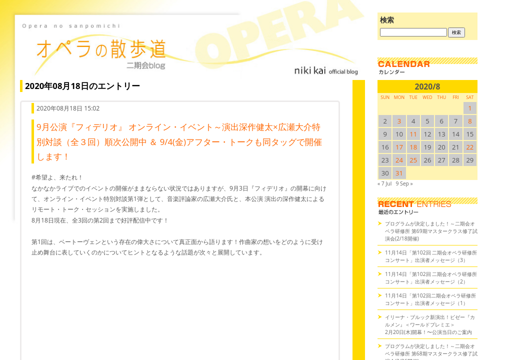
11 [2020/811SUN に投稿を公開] (413, 134)
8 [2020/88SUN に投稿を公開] (470, 121)
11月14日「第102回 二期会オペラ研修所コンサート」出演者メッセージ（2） (431, 277)
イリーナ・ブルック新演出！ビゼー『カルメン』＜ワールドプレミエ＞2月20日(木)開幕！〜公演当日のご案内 (430, 325)
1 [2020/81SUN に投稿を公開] (470, 108)
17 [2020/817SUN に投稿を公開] (399, 147)
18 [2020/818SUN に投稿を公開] (413, 147)
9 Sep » (404, 183)
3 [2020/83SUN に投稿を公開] (399, 121)
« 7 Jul (385, 183)
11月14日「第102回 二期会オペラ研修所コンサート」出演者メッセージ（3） (431, 256)
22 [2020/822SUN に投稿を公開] (470, 147)
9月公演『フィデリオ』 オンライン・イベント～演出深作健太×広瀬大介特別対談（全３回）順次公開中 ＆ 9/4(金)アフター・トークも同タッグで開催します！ (179, 141)
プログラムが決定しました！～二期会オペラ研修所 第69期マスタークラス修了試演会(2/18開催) (431, 231)
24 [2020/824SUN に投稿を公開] (399, 160)
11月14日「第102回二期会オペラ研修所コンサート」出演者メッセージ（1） (430, 299)
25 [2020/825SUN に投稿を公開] (413, 160)
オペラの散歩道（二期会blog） (190, 47)
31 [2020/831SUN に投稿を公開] (399, 173)
